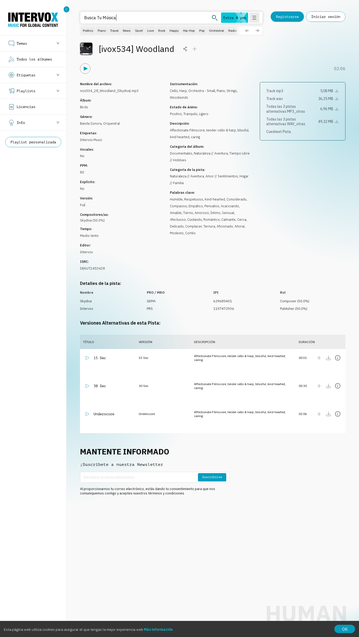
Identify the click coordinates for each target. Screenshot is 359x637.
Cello (174, 91)
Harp (183, 91)
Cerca (241, 219)
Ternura (209, 226)
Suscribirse (212, 477)
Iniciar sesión (325, 17)
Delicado (177, 226)
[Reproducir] (85, 68)
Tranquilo (190, 114)
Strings (232, 91)
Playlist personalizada (33, 142)
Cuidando (194, 219)
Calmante (228, 219)
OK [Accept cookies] (345, 629)
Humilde (176, 199)
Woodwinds (179, 97)
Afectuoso (178, 219)
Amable (176, 213)
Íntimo (215, 213)
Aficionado (225, 226)
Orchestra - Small (201, 91)
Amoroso (202, 213)
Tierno (188, 213)
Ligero (203, 114)
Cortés (190, 233)
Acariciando (230, 206)
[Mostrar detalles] (337, 358)
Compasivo (178, 206)
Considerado (237, 199)
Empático (196, 206)
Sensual (228, 213)
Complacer (193, 226)
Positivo (176, 114)
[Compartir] (185, 48)
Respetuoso (193, 199)
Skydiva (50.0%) (92, 220)
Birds (84, 107)
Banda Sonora (91, 123)
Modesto (177, 233)
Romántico (211, 219)
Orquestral (111, 123)
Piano (221, 91)
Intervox (86, 252)
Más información (158, 629)
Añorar (240, 226)
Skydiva (86, 301)
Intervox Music (91, 140)
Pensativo (211, 206)
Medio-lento (89, 235)
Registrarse (287, 17)
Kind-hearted (215, 199)
